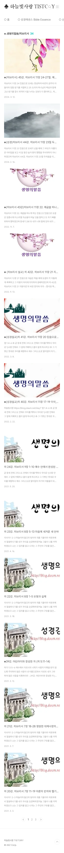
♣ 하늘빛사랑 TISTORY (29, 6)
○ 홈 (7, 19)
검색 (49, 6)
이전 (23, 820)
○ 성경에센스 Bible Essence (34, 19)
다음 (41, 820)
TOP (57, 842)
